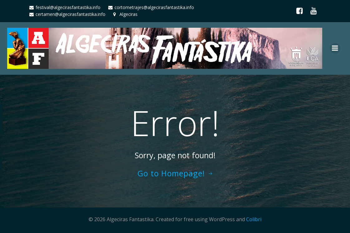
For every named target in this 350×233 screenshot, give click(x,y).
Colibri (253, 219)
